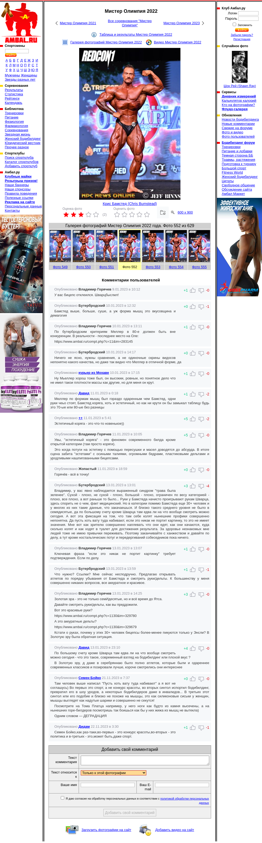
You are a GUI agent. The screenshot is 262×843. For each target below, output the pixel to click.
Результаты (14, 90)
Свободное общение (238, 185)
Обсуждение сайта (237, 189)
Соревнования (16, 130)
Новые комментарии (238, 124)
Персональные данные (23, 206)
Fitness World (232, 172)
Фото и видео (232, 132)
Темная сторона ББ (237, 155)
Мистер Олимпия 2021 (78, 23)
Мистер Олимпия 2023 (181, 23)
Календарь (13, 103)
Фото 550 (83, 267)
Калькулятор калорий (239, 101)
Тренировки (14, 113)
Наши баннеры (17, 185)
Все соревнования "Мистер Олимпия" (130, 23)
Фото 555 (199, 267)
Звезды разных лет (20, 79)
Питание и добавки (237, 151)
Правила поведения (21, 193)
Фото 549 (60, 267)
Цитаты (228, 181)
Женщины (29, 75)
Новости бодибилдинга (240, 119)
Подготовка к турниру (239, 164)
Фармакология (16, 126)
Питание (11, 117)
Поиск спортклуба (19, 157)
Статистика (14, 94)
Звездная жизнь (17, 134)
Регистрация (241, 39)
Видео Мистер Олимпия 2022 (177, 42)
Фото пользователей (238, 136)
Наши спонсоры (17, 189)
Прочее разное (17, 147)
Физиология (14, 122)
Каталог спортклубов (21, 162)
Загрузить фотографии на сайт (106, 831)
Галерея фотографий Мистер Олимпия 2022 (106, 42)
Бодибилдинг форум (238, 143)
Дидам (84, 727)
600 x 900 (185, 212)
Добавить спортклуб (21, 166)
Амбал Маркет (233, 194)
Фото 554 (176, 267)
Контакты (12, 210)
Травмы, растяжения (238, 160)
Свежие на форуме (237, 128)
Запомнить (244, 25)
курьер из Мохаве (94, 373)
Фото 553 (153, 267)
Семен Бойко (90, 678)
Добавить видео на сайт (174, 831)
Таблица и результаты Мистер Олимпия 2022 (135, 34)
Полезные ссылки (19, 198)
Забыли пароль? (242, 34)
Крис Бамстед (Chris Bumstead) (130, 204)
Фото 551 (106, 267)
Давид (84, 393)
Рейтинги (12, 98)
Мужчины (12, 75)
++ (81, 418)
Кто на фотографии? (238, 105)
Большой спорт (234, 168)
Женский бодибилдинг (23, 139)
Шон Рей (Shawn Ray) (240, 69)
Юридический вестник (22, 143)
